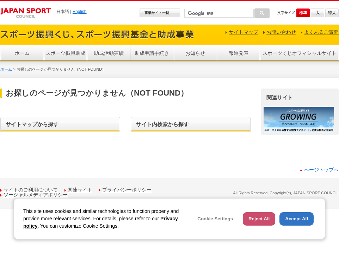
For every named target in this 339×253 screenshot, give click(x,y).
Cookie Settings (215, 218)
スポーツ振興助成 (65, 53)
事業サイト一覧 (156, 13)
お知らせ (195, 53)
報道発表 (238, 53)
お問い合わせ (281, 32)
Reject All (259, 218)
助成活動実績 (109, 53)
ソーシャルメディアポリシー (36, 194)
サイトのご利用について (31, 190)
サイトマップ (243, 32)
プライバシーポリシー (127, 190)
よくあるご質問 (321, 32)
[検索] (218, 13)
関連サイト (80, 190)
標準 (303, 13)
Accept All (296, 218)
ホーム (22, 53)
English (80, 11)
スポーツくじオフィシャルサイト (300, 53)
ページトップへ (321, 170)
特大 (332, 13)
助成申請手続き (152, 53)
